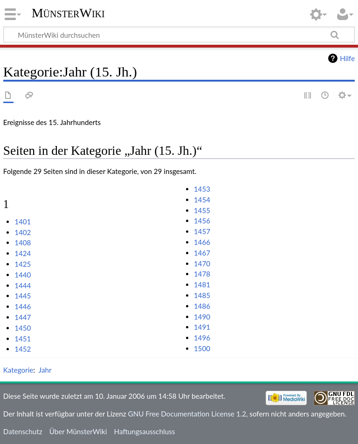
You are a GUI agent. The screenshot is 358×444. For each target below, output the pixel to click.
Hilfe (347, 58)
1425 (22, 264)
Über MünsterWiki (78, 431)
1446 (22, 306)
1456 (202, 220)
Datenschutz (22, 431)
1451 (22, 338)
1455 (202, 210)
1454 (202, 199)
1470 (202, 263)
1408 (22, 242)
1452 (22, 349)
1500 (202, 348)
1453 (202, 189)
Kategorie (18, 370)
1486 (202, 306)
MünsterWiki (68, 13)
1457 (202, 231)
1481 (202, 284)
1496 (202, 337)
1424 (22, 253)
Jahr (45, 370)
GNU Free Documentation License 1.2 (187, 413)
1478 (202, 274)
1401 (22, 221)
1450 (22, 328)
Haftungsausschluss (144, 431)
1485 (202, 295)
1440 (22, 275)
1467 (202, 253)
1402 (22, 232)
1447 (22, 317)
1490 (202, 316)
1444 (22, 285)
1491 (202, 327)
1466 (202, 242)
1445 (22, 295)
